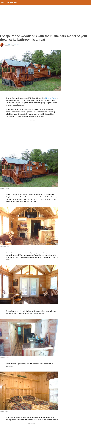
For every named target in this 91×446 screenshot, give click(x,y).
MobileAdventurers (9, 2)
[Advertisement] (45, 19)
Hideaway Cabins (50, 98)
